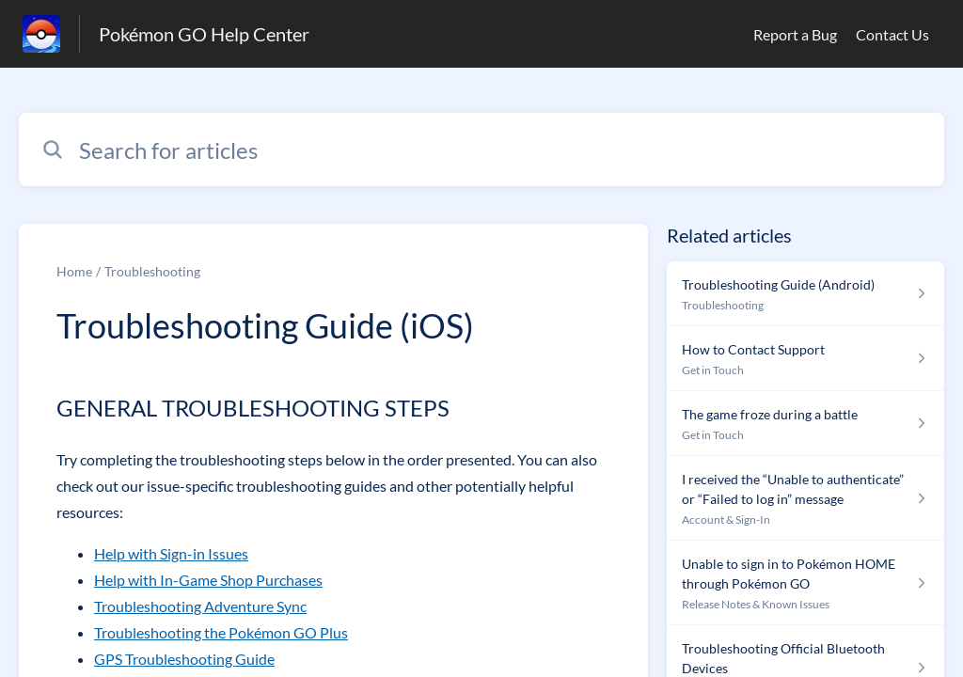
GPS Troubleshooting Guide (184, 659)
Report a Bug (795, 34)
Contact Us (892, 34)
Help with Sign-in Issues (171, 553)
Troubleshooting (152, 271)
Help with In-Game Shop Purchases (208, 580)
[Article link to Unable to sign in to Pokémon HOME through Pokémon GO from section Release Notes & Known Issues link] (805, 583)
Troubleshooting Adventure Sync (200, 606)
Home (74, 271)
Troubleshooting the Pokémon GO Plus (221, 632)
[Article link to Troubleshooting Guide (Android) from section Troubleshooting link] (805, 293)
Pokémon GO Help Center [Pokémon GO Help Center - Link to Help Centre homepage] (204, 34)
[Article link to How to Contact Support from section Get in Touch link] (805, 358)
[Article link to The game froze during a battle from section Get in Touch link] (805, 423)
